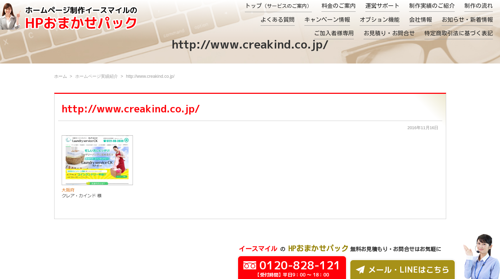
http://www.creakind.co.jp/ (131, 109)
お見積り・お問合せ (389, 33)
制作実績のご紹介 (432, 6)
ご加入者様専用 (334, 33)
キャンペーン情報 (327, 19)
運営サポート (382, 6)
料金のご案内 (338, 6)
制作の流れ (478, 6)
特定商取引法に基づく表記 (458, 33)
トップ (278, 6)
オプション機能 (380, 19)
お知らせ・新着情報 (467, 19)
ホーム (60, 76)
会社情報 (420, 19)
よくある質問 (278, 19)
